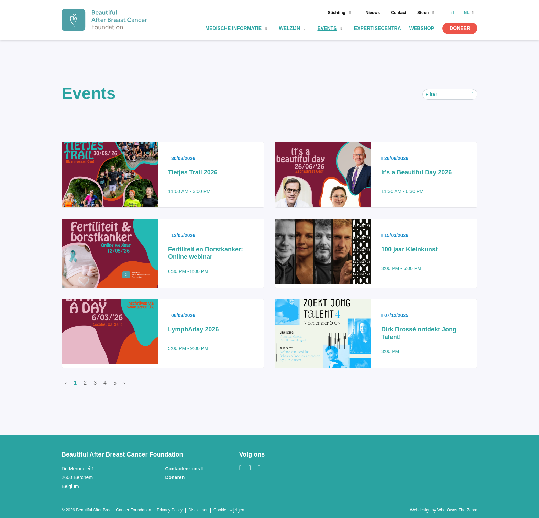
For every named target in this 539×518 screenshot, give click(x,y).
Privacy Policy (170, 510)
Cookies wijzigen (228, 510)
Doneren (176, 477)
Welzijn (289, 28)
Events (327, 28)
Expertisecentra (377, 28)
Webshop (421, 28)
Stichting (336, 12)
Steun (423, 12)
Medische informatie (233, 28)
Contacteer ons (184, 468)
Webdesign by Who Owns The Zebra (443, 510)
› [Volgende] (124, 383)
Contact (398, 12)
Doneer (460, 28)
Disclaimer (198, 510)
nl (467, 12)
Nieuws (372, 12)
